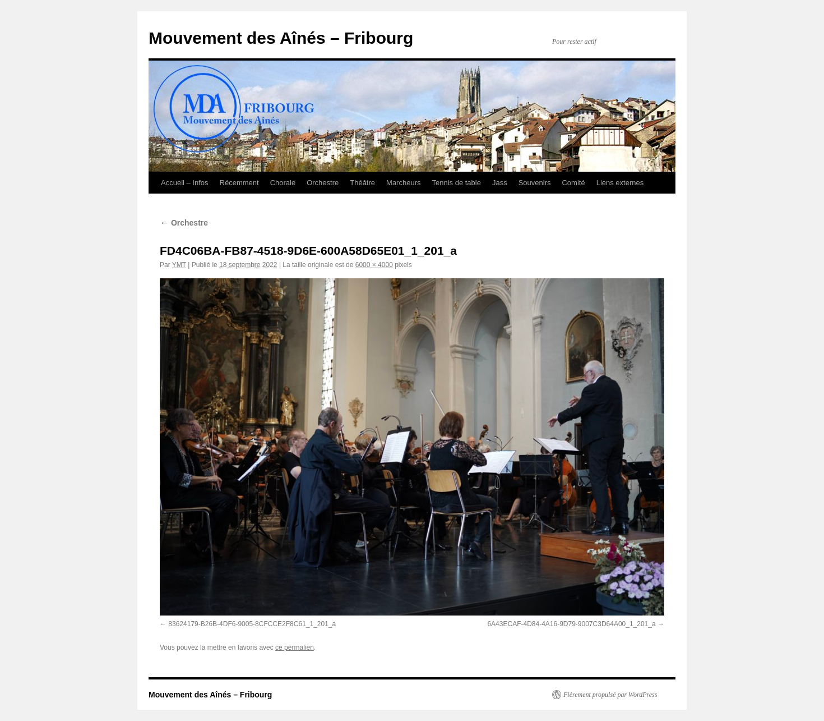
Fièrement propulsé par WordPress (610, 695)
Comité (573, 182)
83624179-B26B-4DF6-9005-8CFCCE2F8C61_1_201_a (252, 624)
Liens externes (620, 182)
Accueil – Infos (185, 182)
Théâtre (362, 182)
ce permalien (294, 647)
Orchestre (323, 182)
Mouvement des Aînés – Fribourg (281, 38)
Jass (499, 182)
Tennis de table (456, 182)
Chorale (283, 182)
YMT (179, 265)
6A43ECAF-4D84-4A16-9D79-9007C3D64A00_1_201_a (571, 624)
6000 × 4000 (374, 265)
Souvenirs (535, 182)
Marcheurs (403, 182)
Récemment (239, 182)
